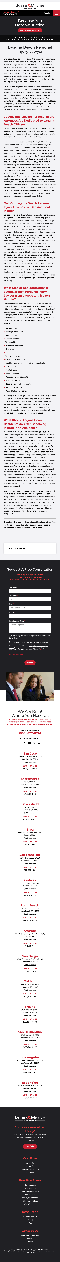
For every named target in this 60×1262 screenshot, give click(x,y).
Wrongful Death (30, 1204)
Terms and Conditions (33, 650)
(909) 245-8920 (30, 1047)
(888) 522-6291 (10, 14)
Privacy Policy (20, 650)
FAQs (30, 1223)
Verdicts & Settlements (30, 1169)
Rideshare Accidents (30, 1201)
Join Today (30, 1146)
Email (11, 604)
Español (47, 13)
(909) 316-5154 (30, 895)
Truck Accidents (30, 1188)
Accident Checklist (30, 1216)
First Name (13, 587)
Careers (30, 1242)
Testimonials (30, 1172)
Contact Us (30, 1230)
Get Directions (30, 762)
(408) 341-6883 (30, 768)
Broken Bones (30, 1194)
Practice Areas (30, 1180)
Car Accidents (30, 1185)
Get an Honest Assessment (30, 30)
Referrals (30, 1238)
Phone (12, 612)
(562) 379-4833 (30, 920)
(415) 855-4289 (30, 870)
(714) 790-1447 (30, 946)
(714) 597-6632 (30, 844)
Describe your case (17, 621)
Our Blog (30, 1220)
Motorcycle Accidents (30, 1198)
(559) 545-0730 (30, 1022)
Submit (30, 663)
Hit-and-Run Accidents (30, 1191)
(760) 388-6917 (30, 1098)
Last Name (13, 595)
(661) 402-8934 (30, 819)
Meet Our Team (30, 1166)
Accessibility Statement (36, 1251)
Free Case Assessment (30, 1235)
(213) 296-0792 (30, 1072)
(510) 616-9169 (30, 996)
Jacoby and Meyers (31, 86)
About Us (30, 1163)
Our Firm (30, 1158)
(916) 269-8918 (30, 794)
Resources (30, 1212)
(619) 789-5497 (30, 971)
